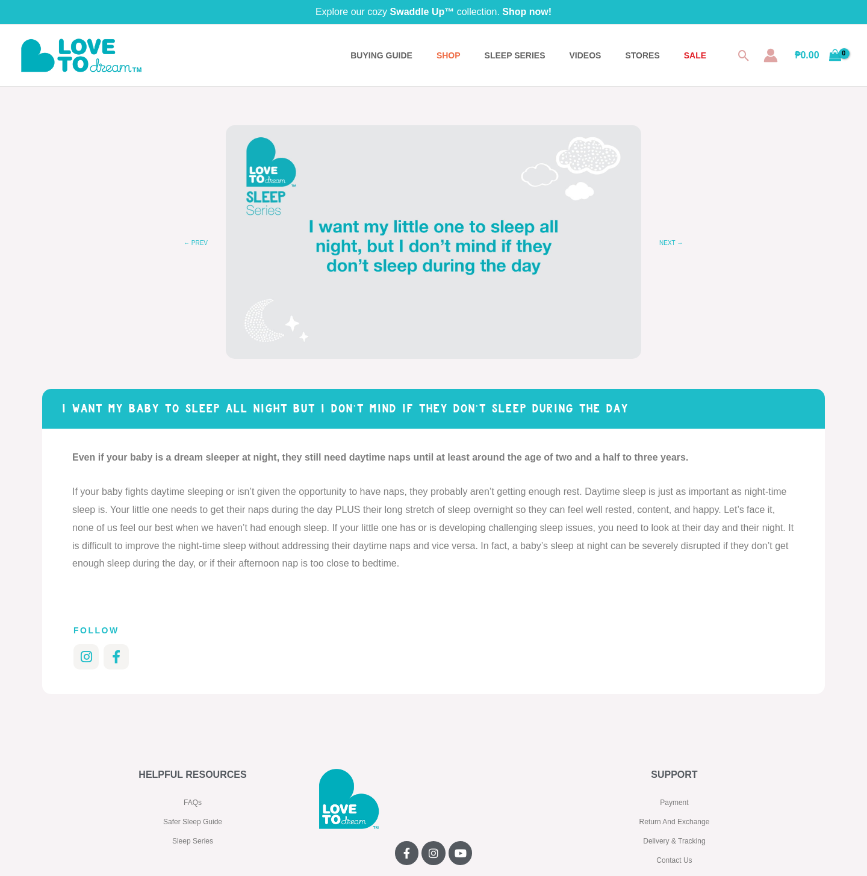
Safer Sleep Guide (192, 822)
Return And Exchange (674, 822)
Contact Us (674, 860)
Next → (671, 243)
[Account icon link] (770, 55)
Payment (674, 802)
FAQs (193, 802)
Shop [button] (449, 55)
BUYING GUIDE (381, 55)
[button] (743, 55)
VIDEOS (585, 55)
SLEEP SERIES (515, 55)
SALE (695, 55)
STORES (642, 55)
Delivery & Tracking (674, 841)
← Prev (196, 243)
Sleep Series (192, 841)
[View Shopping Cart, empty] (818, 55)
